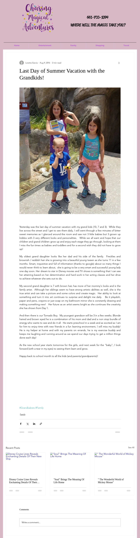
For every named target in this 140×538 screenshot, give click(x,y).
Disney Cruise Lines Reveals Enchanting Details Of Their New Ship (23, 481)
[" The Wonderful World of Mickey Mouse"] (114, 464)
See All (131, 447)
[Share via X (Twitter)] (27, 423)
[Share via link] (41, 423)
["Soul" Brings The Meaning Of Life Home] (70, 464)
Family (22, 414)
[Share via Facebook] (20, 423)
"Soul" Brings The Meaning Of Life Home (69, 481)
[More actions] (119, 62)
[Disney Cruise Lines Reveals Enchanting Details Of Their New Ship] (25, 464)
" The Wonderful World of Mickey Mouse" (111, 481)
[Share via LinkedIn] (34, 423)
